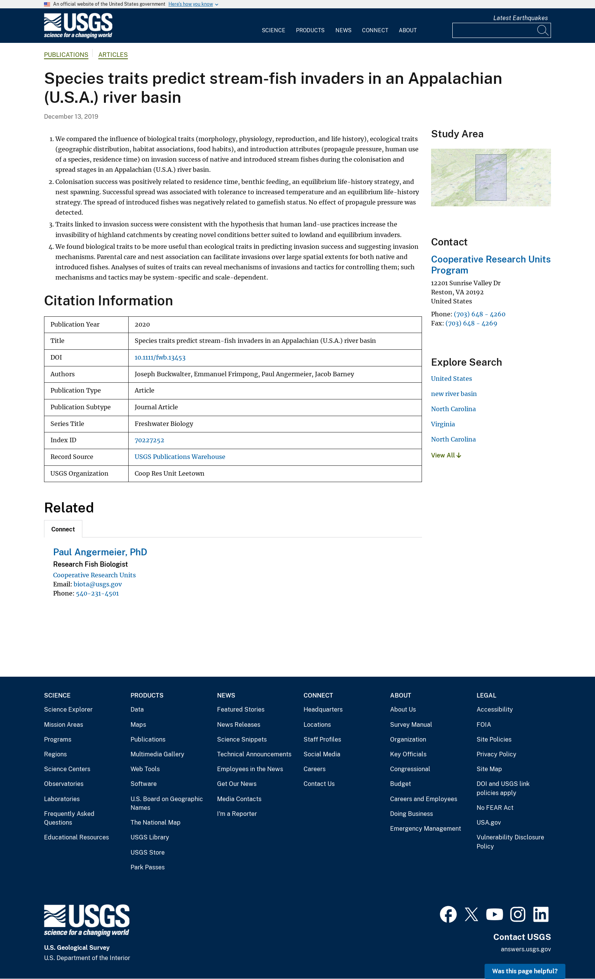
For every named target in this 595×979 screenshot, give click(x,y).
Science (273, 30)
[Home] (78, 36)
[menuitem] (274, 26)
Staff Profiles (322, 739)
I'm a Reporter (237, 813)
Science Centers (67, 769)
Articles (113, 54)
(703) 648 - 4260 (479, 314)
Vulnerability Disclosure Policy (510, 842)
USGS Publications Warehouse (180, 456)
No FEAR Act (495, 807)
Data (137, 709)
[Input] (501, 30)
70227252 (149, 440)
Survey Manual (411, 724)
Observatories (63, 783)
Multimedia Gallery (157, 754)
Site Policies (494, 739)
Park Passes (148, 867)
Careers (315, 769)
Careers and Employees (423, 799)
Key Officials (408, 754)
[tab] (63, 528)
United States (451, 378)
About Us (403, 709)
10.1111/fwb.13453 (160, 357)
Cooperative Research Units (94, 575)
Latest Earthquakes (520, 18)
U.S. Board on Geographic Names (167, 803)
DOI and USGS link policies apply (503, 788)
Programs (57, 739)
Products (310, 30)
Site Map (489, 769)
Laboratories (62, 799)
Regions (55, 754)
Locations (317, 724)
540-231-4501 (97, 593)
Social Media (322, 754)
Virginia (443, 424)
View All (446, 455)
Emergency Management (425, 828)
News (343, 30)
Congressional (410, 769)
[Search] (543, 30)
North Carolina (453, 409)
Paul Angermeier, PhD (100, 552)
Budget (400, 783)
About (408, 30)
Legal (486, 695)
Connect (375, 30)
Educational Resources (76, 837)
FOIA (484, 724)
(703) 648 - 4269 (471, 323)
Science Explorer (68, 709)
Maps (138, 724)
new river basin (454, 394)
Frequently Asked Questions (69, 818)
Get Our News (237, 783)
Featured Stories (240, 709)
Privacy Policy (496, 754)
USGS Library (150, 837)
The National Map (156, 822)
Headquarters (323, 709)
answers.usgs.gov (526, 949)
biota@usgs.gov (98, 584)
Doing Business (411, 813)
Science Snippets (242, 739)
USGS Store (148, 852)
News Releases (238, 724)
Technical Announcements (254, 754)
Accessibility (495, 709)
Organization (408, 739)
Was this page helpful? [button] (525, 971)
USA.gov (489, 822)
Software (144, 783)
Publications (66, 54)
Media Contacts (239, 799)
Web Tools (145, 769)
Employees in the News (250, 769)
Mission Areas (63, 724)
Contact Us (319, 783)
